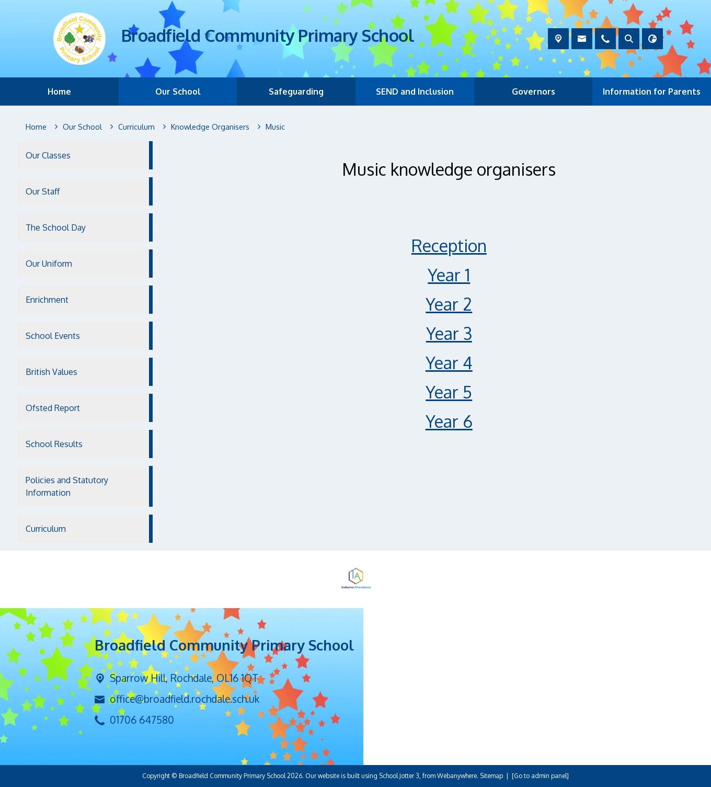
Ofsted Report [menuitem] (53, 408)
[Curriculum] (136, 127)
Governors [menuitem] (533, 91)
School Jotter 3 (399, 776)
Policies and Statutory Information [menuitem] (67, 486)
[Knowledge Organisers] (210, 127)
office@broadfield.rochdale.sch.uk (184, 698)
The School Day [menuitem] (56, 227)
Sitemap (491, 776)
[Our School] (82, 127)
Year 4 (449, 362)
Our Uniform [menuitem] (49, 263)
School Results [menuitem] (54, 444)
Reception (449, 245)
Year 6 (449, 421)
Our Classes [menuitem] (48, 155)
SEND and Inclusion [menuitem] (415, 91)
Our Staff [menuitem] (43, 191)
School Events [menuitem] (53, 335)
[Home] (36, 127)
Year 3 (449, 333)
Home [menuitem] (59, 91)
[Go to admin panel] (540, 776)
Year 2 (449, 304)
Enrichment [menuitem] (47, 299)
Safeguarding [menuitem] (296, 91)
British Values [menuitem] (51, 372)
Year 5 (449, 392)
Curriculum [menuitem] (46, 528)
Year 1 (449, 275)
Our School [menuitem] (178, 91)
